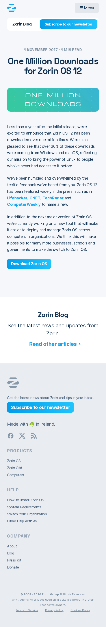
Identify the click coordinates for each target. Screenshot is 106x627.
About (12, 546)
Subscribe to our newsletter (68, 24)
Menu (87, 7)
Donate (13, 567)
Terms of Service (27, 610)
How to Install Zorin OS (25, 500)
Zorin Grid (14, 468)
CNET (35, 198)
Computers (15, 475)
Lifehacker (17, 198)
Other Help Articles (22, 521)
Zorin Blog (22, 24)
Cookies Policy (80, 610)
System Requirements (24, 507)
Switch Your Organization (27, 514)
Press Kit (14, 560)
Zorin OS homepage (13, 382)
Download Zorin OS (29, 263)
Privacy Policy (54, 610)
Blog (10, 553)
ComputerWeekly (24, 204)
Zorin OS (13, 461)
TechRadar (53, 198)
